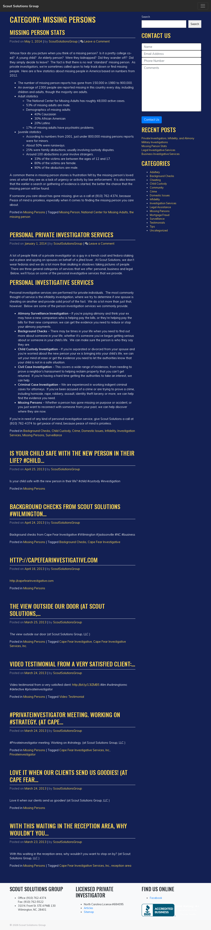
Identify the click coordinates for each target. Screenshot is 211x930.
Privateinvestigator (23, 754)
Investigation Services (163, 203)
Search (146, 16)
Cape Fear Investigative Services (81, 750)
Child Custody (61, 431)
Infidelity (110, 431)
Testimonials (157, 222)
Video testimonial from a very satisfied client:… (72, 663)
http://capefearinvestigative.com (54, 559)
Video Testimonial (71, 697)
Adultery (155, 172)
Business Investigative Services (161, 154)
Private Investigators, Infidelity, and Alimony (168, 138)
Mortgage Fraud (159, 215)
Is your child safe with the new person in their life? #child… (72, 456)
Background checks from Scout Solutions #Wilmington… (65, 510)
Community (157, 187)
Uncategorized (159, 230)
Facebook (156, 897)
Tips (152, 226)
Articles (88, 908)
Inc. (24, 646)
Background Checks (36, 431)
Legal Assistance (160, 207)
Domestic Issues (92, 431)
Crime (76, 431)
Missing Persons (34, 212)
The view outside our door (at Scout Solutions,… (57, 610)
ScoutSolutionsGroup (63, 41)
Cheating (155, 180)
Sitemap (89, 911)
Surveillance (54, 435)
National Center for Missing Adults (104, 212)
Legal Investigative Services (158, 150)
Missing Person (69, 212)
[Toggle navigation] (203, 6)
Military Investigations (155, 142)
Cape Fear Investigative (104, 542)
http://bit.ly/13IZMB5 (86, 685)
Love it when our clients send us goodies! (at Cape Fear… (69, 776)
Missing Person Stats (37, 32)
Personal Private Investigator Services (61, 234)
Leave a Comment (97, 41)
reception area (121, 866)
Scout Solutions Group (21, 6)
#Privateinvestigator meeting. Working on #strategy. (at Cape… (65, 718)
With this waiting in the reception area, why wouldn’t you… (68, 829)
